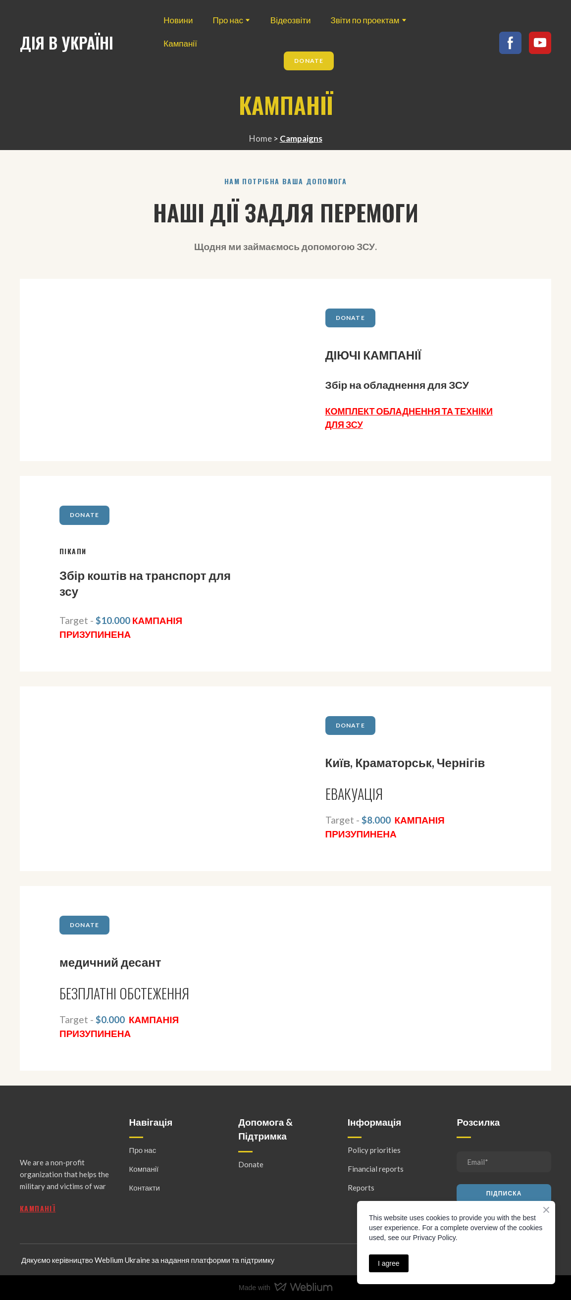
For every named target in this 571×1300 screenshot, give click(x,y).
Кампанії (180, 43)
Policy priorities (374, 1149)
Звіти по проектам (364, 20)
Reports (361, 1187)
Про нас (227, 20)
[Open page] (153, 370)
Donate (250, 1164)
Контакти (144, 1187)
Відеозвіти (290, 20)
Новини (178, 20)
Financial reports (376, 1168)
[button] (309, 61)
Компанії (144, 1168)
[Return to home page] (66, 42)
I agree (389, 1263)
